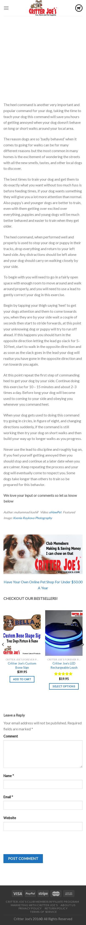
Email (8, 797)
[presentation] (38, 845)
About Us (68, 905)
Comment (10, 736)
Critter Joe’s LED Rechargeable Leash (64, 665)
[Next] (82, 654)
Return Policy (56, 908)
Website (9, 818)
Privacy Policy (30, 908)
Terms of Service (43, 911)
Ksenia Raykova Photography (32, 518)
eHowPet (55, 512)
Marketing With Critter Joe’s (34, 905)
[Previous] (3, 654)
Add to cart (22, 679)
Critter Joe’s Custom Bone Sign (22, 665)
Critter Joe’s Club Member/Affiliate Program (42, 901)
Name (8, 776)
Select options (64, 686)
